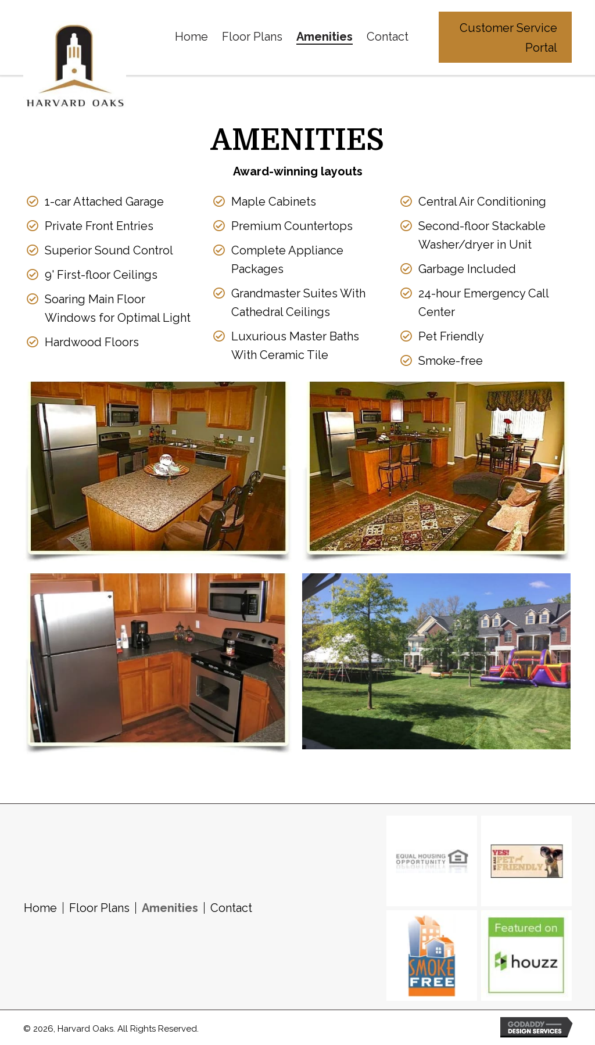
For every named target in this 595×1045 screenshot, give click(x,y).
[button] (505, 37)
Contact (231, 907)
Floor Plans (99, 907)
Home (40, 907)
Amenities (170, 907)
